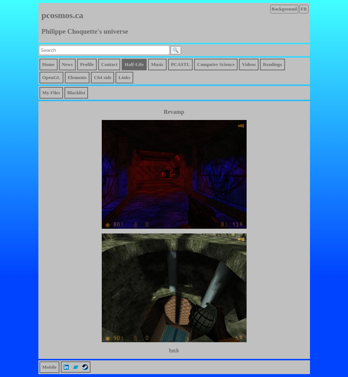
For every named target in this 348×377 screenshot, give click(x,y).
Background (284, 9)
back (174, 350)
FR (304, 9)
